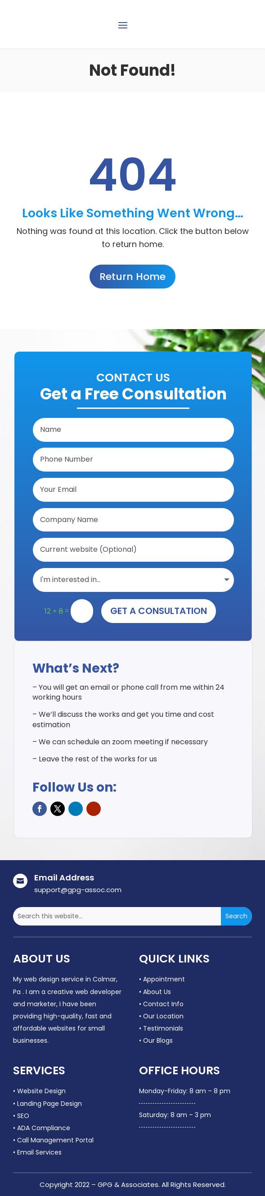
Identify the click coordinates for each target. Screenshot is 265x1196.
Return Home (132, 277)
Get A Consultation (158, 611)
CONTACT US (224, 23)
